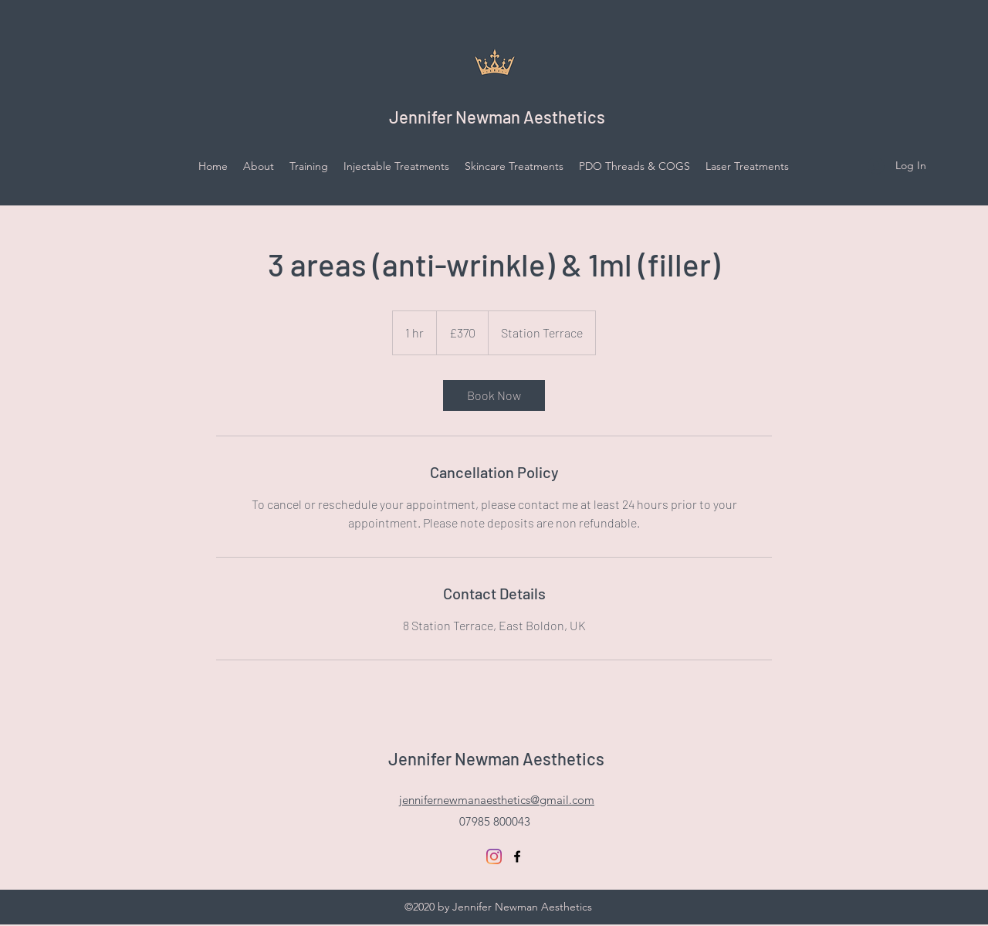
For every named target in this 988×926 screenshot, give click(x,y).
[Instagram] (494, 856)
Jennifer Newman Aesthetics (497, 117)
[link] (494, 395)
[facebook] (517, 856)
